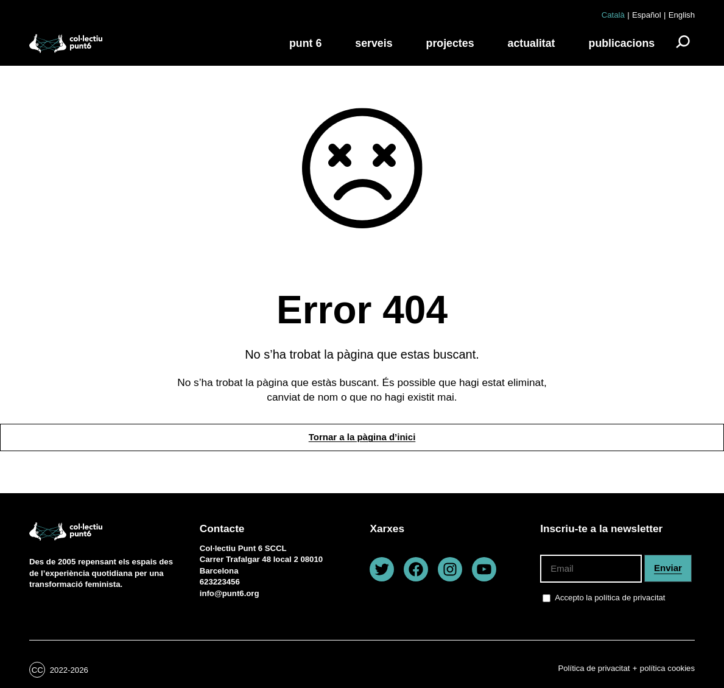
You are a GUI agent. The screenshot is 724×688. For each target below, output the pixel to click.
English (682, 14)
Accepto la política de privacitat (610, 597)
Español (646, 14)
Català (613, 14)
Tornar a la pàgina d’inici (362, 437)
